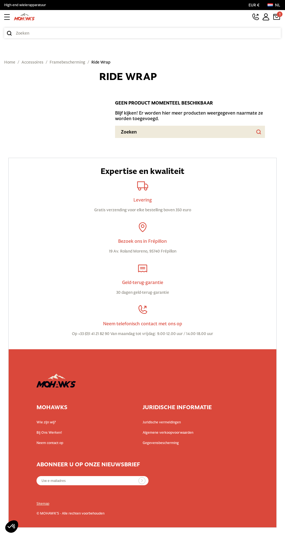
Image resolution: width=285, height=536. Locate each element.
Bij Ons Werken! (49, 432)
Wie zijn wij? (46, 422)
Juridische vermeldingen (162, 422)
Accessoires (32, 62)
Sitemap (42, 503)
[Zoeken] (142, 33)
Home (9, 62)
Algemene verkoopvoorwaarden (168, 432)
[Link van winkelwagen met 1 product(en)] (276, 17)
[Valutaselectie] (255, 5)
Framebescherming (67, 62)
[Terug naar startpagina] (24, 16)
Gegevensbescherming (161, 443)
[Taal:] (274, 5)
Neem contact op (49, 443)
